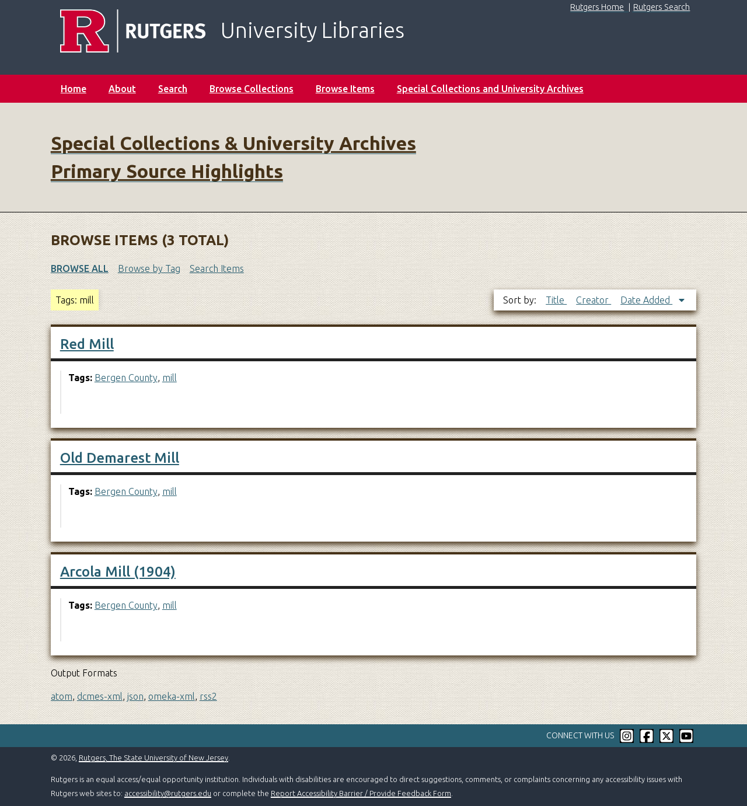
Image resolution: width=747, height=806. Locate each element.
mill (169, 377)
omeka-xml (171, 696)
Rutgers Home (597, 7)
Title (556, 300)
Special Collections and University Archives (490, 88)
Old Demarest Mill (119, 458)
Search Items (217, 268)
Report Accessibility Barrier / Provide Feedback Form (361, 793)
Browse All (80, 268)
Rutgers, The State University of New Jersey (153, 757)
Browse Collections (252, 88)
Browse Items (345, 88)
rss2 (208, 696)
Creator (593, 300)
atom (61, 696)
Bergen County (126, 377)
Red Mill (87, 344)
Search (172, 88)
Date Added (646, 300)
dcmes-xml (100, 696)
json (135, 696)
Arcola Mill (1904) (118, 572)
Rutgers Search (661, 7)
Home (73, 88)
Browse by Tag (149, 268)
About (122, 88)
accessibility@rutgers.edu (167, 793)
